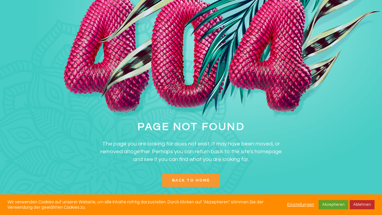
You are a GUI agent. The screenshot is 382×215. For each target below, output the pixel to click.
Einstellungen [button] (300, 204)
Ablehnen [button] (362, 204)
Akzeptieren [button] (333, 204)
